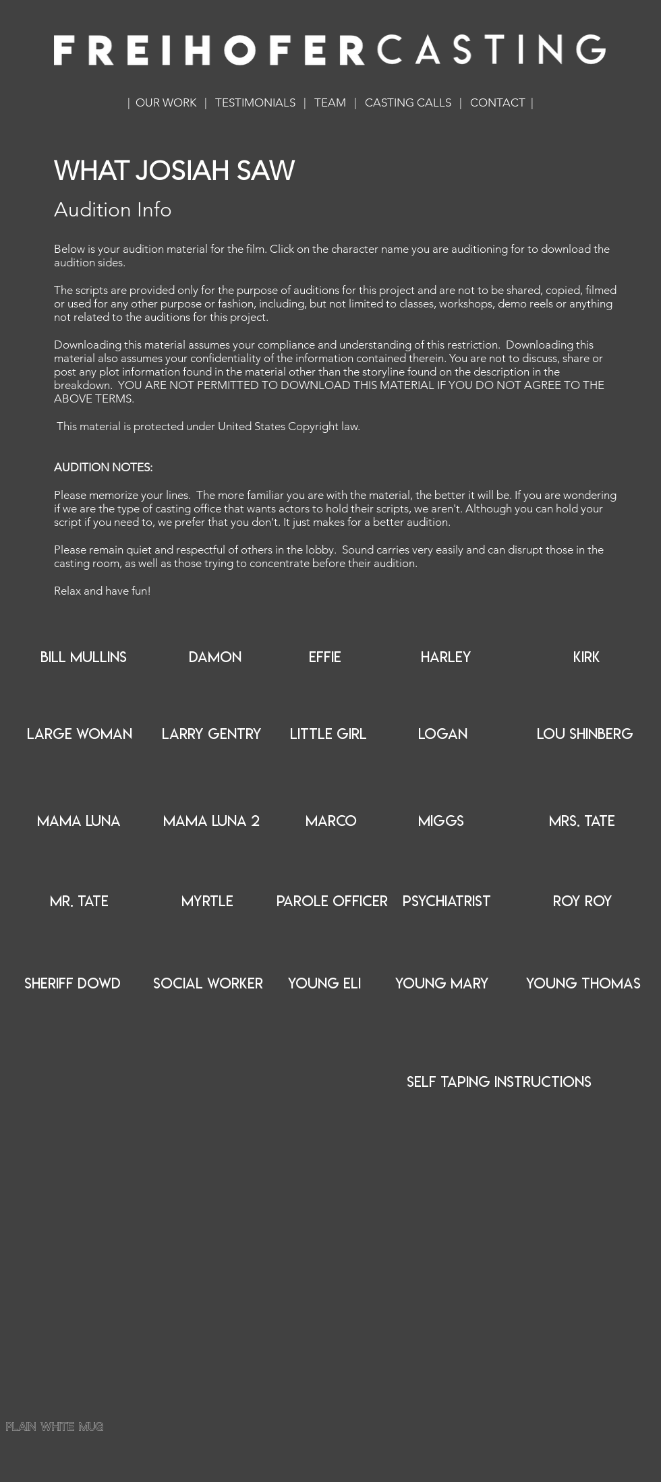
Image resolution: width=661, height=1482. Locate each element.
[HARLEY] (446, 657)
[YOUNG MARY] (442, 983)
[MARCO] (331, 821)
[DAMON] (215, 657)
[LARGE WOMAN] (79, 734)
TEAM (330, 102)
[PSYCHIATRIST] (447, 901)
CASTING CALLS (408, 102)
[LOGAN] (442, 734)
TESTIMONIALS (255, 102)
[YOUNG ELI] (324, 983)
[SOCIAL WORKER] (208, 983)
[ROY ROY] (582, 901)
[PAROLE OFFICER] (332, 901)
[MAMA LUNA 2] (211, 821)
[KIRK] (586, 657)
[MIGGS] (441, 821)
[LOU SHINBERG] (585, 734)
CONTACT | (502, 102)
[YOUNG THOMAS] (583, 983)
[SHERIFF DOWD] (72, 983)
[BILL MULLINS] (83, 657)
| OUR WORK (161, 102)
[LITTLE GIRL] (328, 734)
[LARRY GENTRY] (212, 734)
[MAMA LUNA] (79, 821)
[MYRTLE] (207, 901)
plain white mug (55, 1428)
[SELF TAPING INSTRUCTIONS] (499, 1082)
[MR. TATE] (79, 901)
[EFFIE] (325, 657)
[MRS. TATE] (582, 821)
